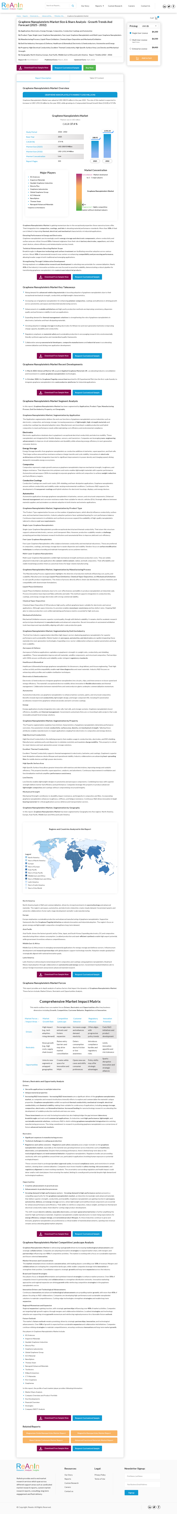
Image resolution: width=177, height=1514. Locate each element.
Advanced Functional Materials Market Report (94, 1440)
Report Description (43, 78)
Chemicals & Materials (37, 16)
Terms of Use (100, 1479)
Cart (154, 18)
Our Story (85, 6)
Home (19, 16)
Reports (99, 6)
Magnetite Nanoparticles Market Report (94, 1433)
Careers (131, 6)
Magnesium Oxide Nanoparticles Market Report (46, 1433)
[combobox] (149, 26)
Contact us (69, 1491)
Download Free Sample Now (33, 67)
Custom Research (115, 6)
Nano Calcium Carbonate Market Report (46, 1440)
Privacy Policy (100, 1475)
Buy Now (89, 68)
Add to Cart (144, 58)
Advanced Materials (48, 16)
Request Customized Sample (67, 68)
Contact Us (145, 6)
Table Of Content (97, 78)
